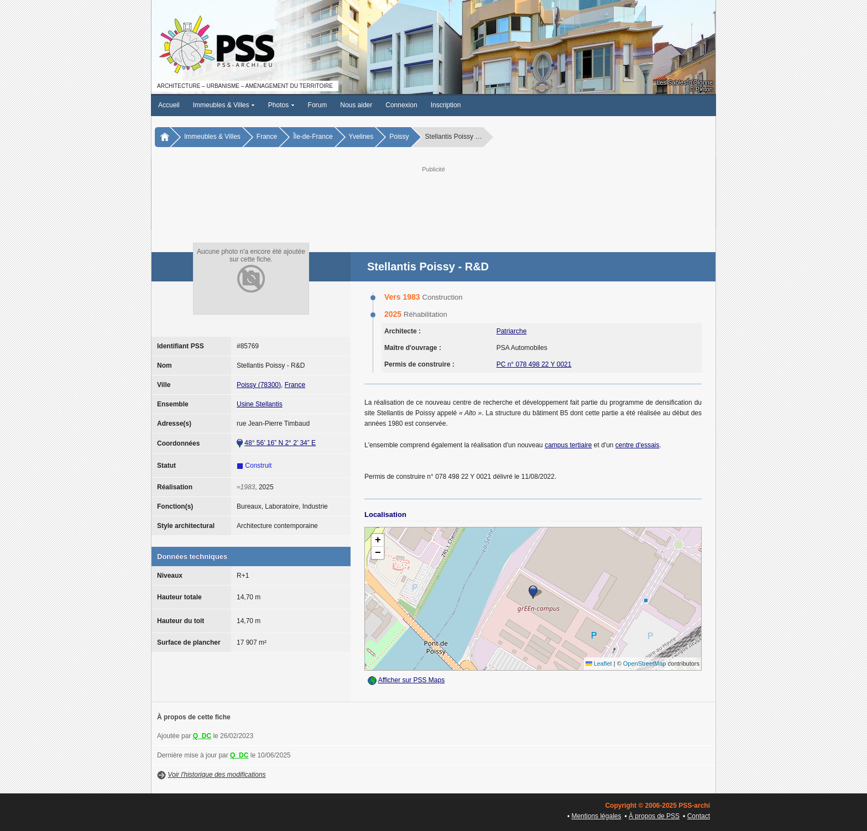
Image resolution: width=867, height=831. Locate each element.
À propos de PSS (654, 816)
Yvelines (361, 136)
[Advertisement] (433, 199)
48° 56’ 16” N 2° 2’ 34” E (280, 443)
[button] (533, 592)
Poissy (399, 136)
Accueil (169, 105)
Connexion (401, 105)
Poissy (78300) (259, 385)
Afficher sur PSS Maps (411, 680)
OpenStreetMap (644, 663)
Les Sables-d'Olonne (684, 82)
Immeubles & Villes (224, 105)
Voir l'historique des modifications (216, 774)
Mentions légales (596, 816)
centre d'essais (637, 445)
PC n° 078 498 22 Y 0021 (534, 364)
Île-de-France (312, 136)
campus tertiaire (568, 445)
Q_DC (202, 736)
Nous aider (356, 105)
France (267, 136)
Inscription (446, 105)
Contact (698, 816)
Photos (281, 105)
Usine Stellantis (260, 404)
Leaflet (599, 663)
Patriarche (512, 331)
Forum (317, 105)
